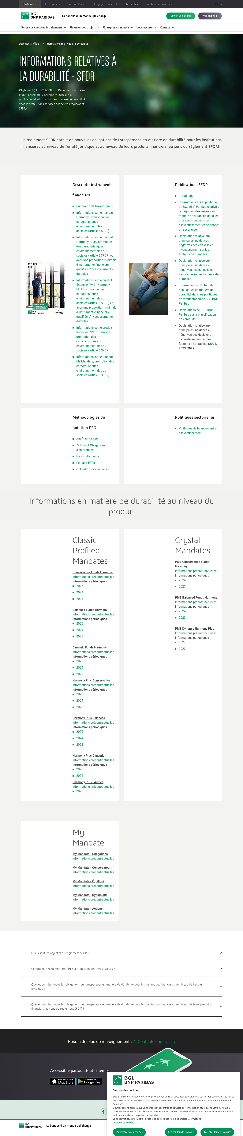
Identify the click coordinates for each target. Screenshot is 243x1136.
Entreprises (52, 4)
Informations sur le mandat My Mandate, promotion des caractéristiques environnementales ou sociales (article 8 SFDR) (95, 366)
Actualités (131, 4)
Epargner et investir (116, 27)
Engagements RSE (106, 4)
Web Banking (210, 16)
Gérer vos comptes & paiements (41, 27)
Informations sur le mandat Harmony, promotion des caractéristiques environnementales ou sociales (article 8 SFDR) (94, 222)
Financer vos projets (83, 27)
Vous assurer (144, 27)
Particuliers (30, 4)
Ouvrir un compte (180, 16)
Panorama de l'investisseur (94, 206)
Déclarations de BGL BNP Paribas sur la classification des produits (197, 314)
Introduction (187, 196)
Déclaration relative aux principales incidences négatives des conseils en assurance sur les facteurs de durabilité (199, 270)
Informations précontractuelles (93, 577)
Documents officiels (30, 43)
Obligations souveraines (92, 469)
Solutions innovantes (159, 4)
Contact (165, 27)
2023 (182, 348)
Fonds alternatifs (87, 456)
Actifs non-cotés (87, 439)
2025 (79, 586)
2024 (212, 344)
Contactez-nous (156, 1041)
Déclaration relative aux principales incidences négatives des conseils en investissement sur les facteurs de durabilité (196, 245)
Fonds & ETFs (85, 463)
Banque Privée (76, 4)
